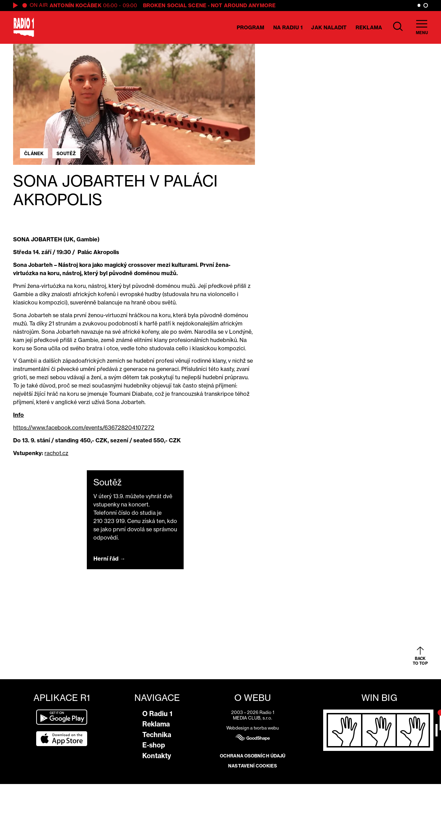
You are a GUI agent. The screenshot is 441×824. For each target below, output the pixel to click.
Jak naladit (329, 27)
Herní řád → (109, 558)
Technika (156, 735)
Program (251, 27)
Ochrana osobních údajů (252, 755)
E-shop (153, 745)
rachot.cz (56, 453)
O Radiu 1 (157, 714)
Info (18, 414)
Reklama (369, 27)
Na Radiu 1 (287, 27)
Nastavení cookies (252, 765)
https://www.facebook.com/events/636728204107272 (83, 427)
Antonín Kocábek (76, 5)
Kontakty (156, 756)
